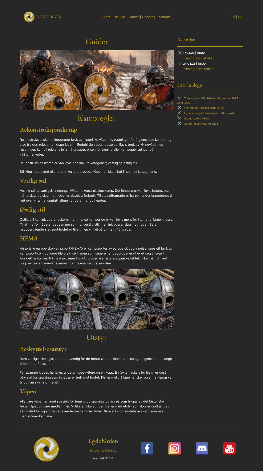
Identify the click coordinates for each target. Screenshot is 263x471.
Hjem (106, 17)
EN (233, 17)
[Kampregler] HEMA (196, 118)
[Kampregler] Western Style (201, 123)
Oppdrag (148, 17)
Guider (134, 17)
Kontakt (164, 17)
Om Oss (119, 17)
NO (240, 17)
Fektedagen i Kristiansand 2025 (204, 107)
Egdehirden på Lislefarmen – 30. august (209, 113)
